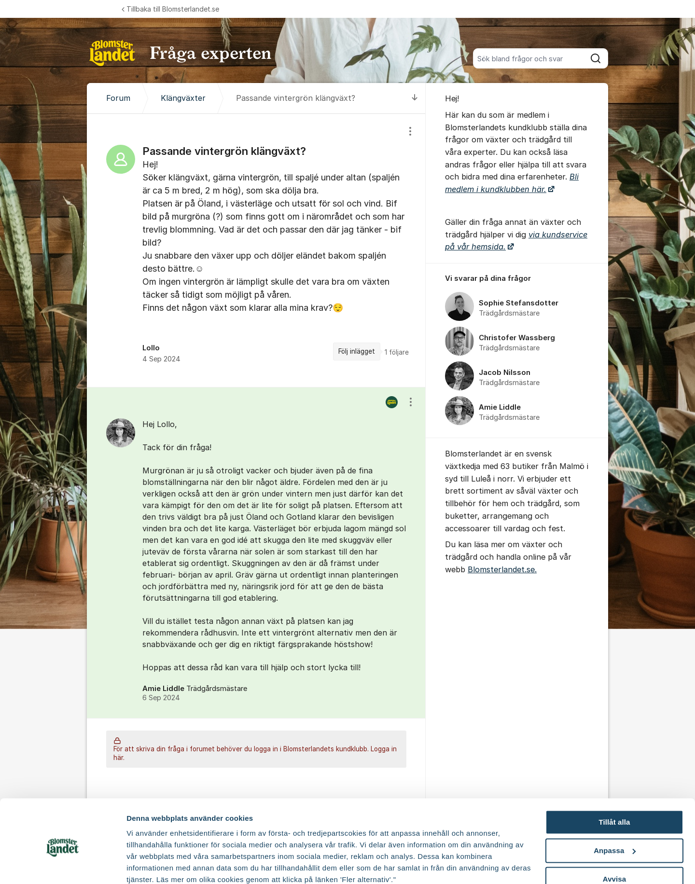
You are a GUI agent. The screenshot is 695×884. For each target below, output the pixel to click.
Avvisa (614, 837)
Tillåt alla (614, 781)
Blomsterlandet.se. (502, 569)
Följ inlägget (356, 351)
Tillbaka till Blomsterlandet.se (170, 9)
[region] (256, 250)
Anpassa (615, 809)
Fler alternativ (150, 865)
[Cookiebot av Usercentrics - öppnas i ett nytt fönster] (62, 865)
